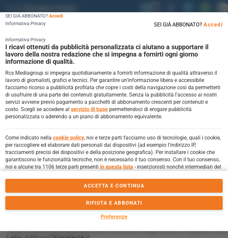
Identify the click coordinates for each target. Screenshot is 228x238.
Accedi (56, 16)
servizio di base (89, 109)
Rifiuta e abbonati (114, 203)
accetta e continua (114, 186)
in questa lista (116, 167)
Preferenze (114, 217)
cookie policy (68, 138)
